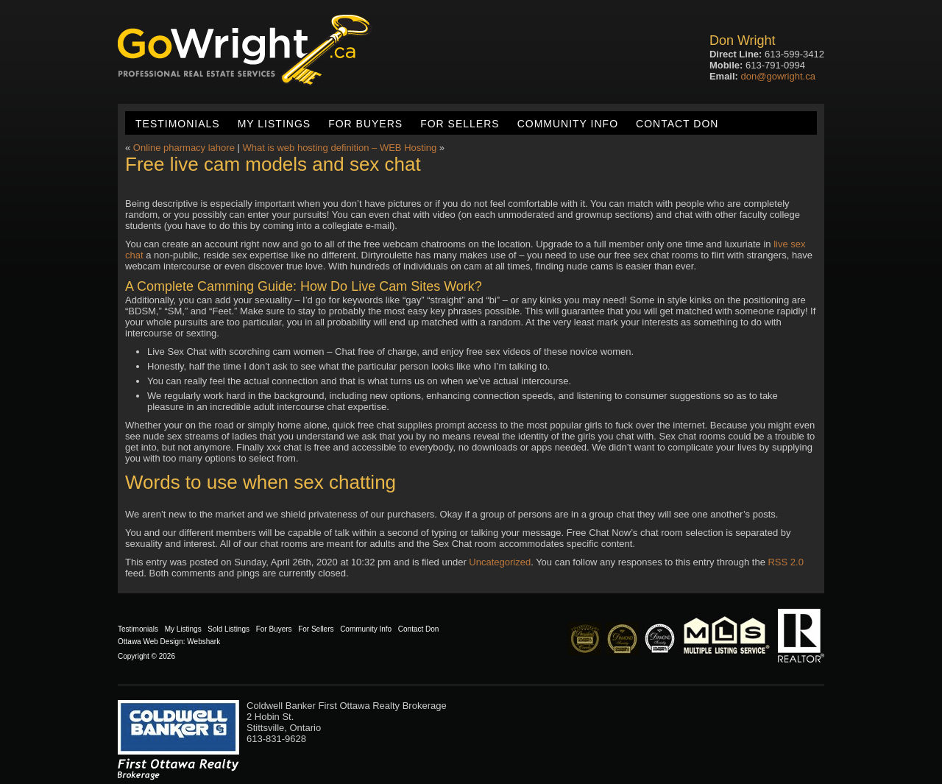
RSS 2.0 (785, 562)
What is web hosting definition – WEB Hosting (339, 147)
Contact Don (677, 124)
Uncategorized (500, 562)
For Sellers (459, 124)
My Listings (274, 124)
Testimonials (177, 124)
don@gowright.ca (778, 76)
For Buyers (365, 124)
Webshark (203, 642)
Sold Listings (228, 629)
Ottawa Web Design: (151, 642)
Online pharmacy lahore (184, 147)
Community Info (567, 124)
